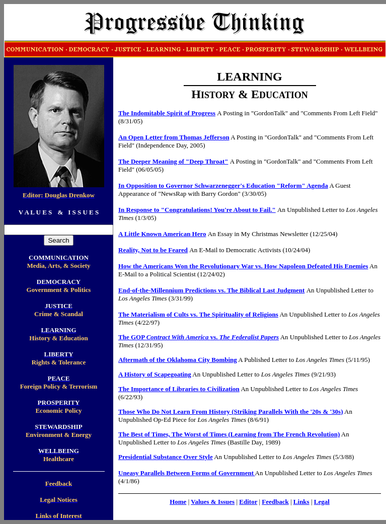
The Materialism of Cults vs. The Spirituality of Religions (198, 314)
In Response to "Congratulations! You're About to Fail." (197, 209)
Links (301, 501)
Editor (248, 501)
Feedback (275, 501)
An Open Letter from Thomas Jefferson (173, 137)
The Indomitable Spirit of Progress (166, 113)
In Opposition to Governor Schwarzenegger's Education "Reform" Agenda (223, 185)
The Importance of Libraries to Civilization (179, 389)
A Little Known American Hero (162, 234)
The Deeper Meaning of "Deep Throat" (173, 161)
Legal (322, 501)
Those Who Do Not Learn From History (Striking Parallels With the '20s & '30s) (230, 411)
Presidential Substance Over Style (165, 457)
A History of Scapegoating (154, 374)
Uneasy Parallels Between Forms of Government (186, 473)
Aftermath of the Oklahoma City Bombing (177, 359)
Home (178, 501)
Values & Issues (213, 501)
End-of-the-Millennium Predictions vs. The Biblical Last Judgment (211, 290)
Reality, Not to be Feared (153, 250)
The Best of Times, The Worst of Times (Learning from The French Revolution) (229, 434)
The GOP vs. (198, 337)
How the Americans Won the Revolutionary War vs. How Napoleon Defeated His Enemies (243, 266)
